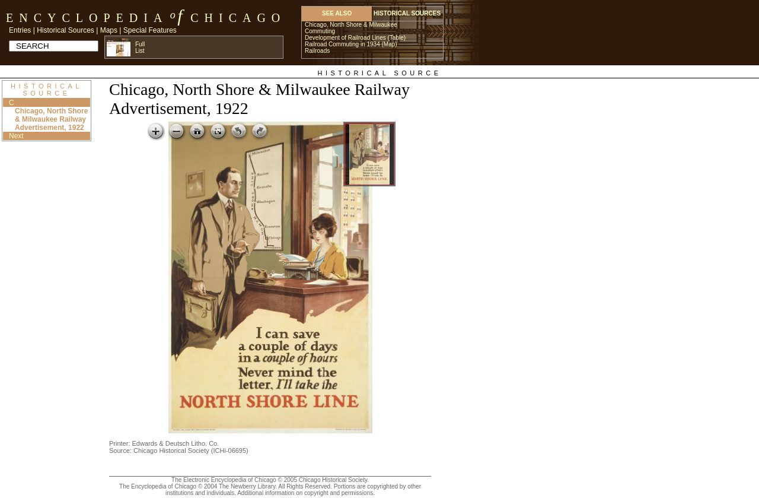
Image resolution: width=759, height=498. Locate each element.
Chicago (238, 17)
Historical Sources (65, 30)
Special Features (150, 30)
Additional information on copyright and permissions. (306, 493)
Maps (108, 30)
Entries (20, 30)
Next (16, 136)
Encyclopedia (87, 17)
